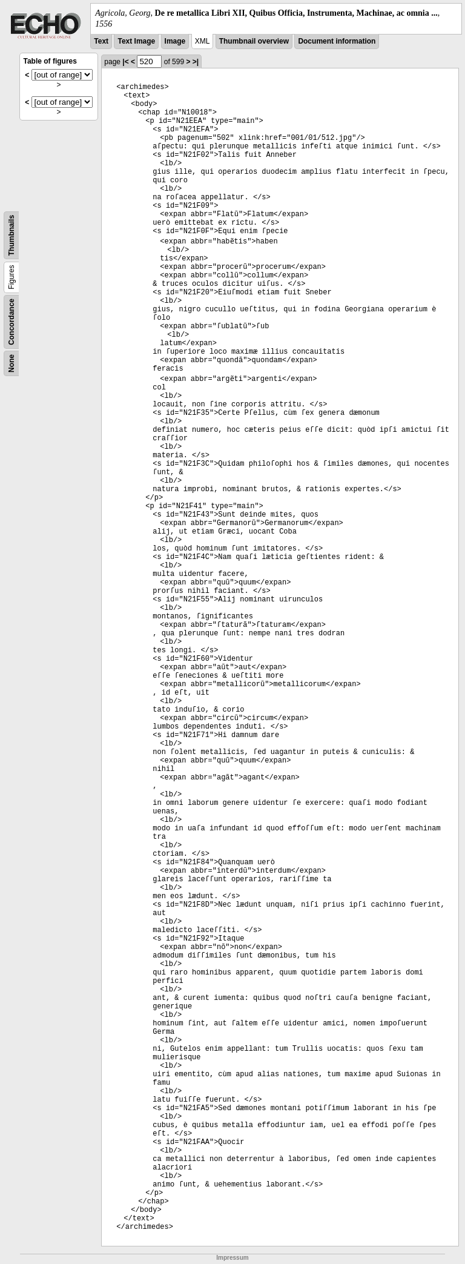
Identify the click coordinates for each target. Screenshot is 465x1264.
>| (196, 62)
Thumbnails (11, 235)
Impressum (232, 1257)
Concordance (11, 322)
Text (101, 41)
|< (125, 62)
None (11, 363)
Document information (336, 41)
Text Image (136, 41)
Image (175, 41)
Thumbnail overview (254, 41)
